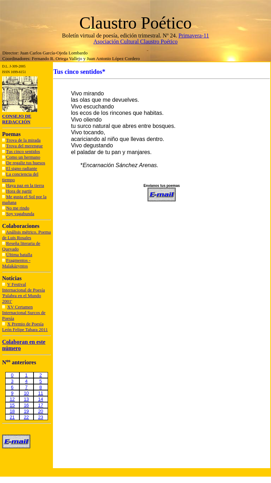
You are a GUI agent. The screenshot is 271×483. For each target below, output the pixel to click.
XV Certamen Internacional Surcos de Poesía (24, 312)
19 (26, 411)
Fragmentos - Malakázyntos (16, 263)
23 (40, 417)
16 (26, 405)
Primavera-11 (194, 36)
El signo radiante (21, 168)
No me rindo (17, 208)
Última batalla (19, 254)
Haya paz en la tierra (25, 185)
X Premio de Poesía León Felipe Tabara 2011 (25, 326)
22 (26, 417)
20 (40, 411)
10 (26, 393)
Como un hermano (23, 157)
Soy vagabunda (20, 213)
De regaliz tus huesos (25, 162)
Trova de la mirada (23, 140)
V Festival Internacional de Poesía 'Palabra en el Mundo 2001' (23, 293)
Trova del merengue (24, 145)
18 (12, 411)
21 (12, 417)
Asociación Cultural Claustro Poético (136, 42)
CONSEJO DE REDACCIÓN (16, 118)
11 (40, 393)
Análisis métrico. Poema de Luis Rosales (26, 234)
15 (12, 405)
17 (40, 405)
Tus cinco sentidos (23, 151)
